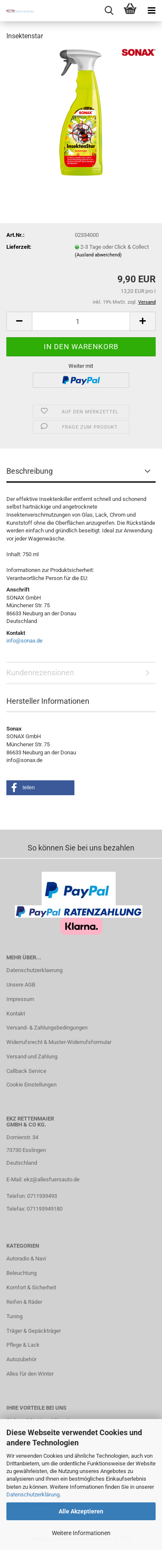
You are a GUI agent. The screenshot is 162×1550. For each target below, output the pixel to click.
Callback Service (26, 1071)
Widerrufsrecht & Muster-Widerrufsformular (58, 1042)
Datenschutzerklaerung (34, 970)
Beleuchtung (21, 1273)
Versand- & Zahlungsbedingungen (47, 1027)
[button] (19, 321)
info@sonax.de (24, 640)
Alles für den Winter (30, 1374)
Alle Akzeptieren (81, 1511)
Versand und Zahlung (31, 1056)
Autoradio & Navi (26, 1258)
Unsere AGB (20, 984)
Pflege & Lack (23, 1345)
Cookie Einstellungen (31, 1084)
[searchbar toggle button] (108, 10)
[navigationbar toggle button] (151, 10)
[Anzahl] (81, 321)
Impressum (20, 999)
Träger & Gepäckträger (33, 1331)
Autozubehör (21, 1359)
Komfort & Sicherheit (31, 1287)
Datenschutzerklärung (33, 1494)
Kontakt (15, 1013)
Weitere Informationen (81, 1533)
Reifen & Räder (24, 1302)
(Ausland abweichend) (98, 255)
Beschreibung (29, 470)
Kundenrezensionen (40, 672)
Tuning (14, 1316)
